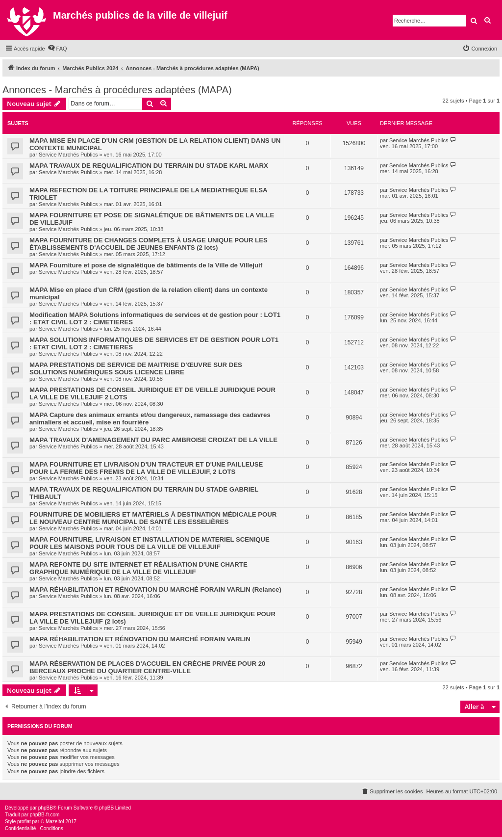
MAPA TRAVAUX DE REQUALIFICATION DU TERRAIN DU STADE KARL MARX (148, 165)
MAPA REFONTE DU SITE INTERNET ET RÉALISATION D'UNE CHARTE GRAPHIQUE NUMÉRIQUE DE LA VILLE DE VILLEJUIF (138, 568)
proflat (24, 821)
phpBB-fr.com (45, 814)
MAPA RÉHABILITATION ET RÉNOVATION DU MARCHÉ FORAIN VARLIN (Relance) (155, 589)
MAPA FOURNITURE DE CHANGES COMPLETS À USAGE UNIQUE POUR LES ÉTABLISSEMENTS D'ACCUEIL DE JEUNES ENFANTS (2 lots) (148, 243)
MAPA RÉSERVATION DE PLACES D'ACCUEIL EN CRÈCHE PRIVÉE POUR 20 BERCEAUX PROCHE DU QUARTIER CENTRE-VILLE (147, 667)
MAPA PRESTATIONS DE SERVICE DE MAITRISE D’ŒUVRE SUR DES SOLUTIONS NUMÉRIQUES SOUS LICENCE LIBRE (135, 368)
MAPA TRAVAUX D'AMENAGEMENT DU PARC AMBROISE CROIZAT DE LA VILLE (153, 440)
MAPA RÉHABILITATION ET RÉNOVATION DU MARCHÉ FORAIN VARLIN (140, 639)
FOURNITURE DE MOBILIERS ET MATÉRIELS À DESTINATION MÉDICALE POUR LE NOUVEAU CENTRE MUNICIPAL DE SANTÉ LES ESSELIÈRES (152, 518)
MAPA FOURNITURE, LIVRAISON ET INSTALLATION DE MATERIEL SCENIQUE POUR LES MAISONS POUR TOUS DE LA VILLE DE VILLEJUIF (149, 543)
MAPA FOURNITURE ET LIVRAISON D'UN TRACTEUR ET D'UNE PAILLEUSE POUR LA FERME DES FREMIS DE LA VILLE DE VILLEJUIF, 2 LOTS (146, 468)
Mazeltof (55, 821)
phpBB (45, 808)
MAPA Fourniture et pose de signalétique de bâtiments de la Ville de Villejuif (145, 265)
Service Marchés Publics (68, 154)
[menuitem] (57, 48)
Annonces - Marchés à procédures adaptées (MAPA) (117, 89)
